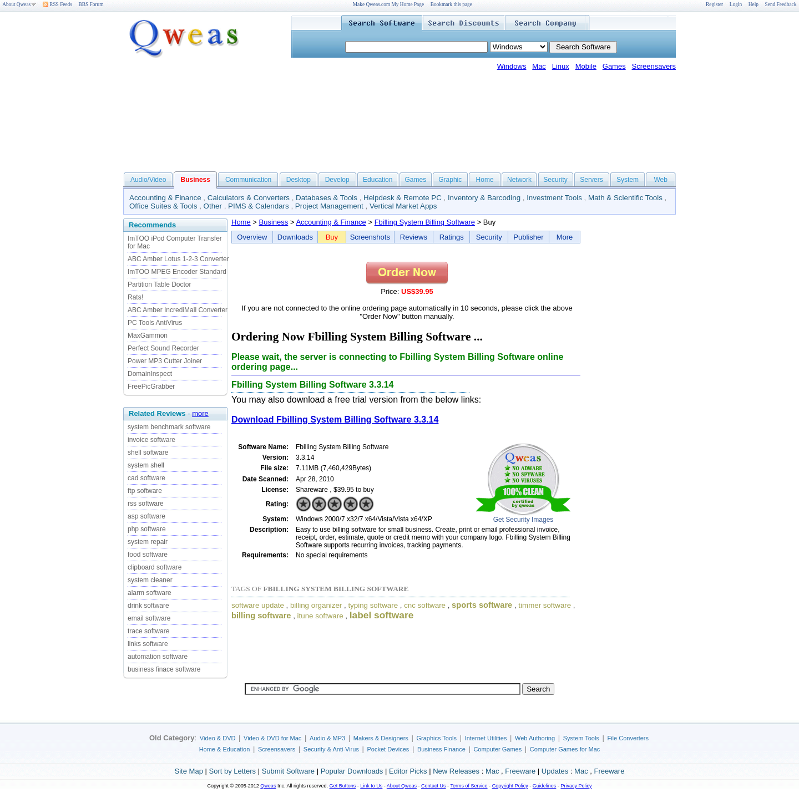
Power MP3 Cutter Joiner (165, 361)
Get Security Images (523, 519)
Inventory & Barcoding (484, 198)
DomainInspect (150, 374)
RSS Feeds (57, 4)
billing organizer (316, 605)
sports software (482, 605)
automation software (158, 656)
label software (382, 615)
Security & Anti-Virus (331, 749)
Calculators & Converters (249, 198)
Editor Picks (408, 771)
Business (274, 222)
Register (714, 4)
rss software (146, 503)
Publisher (528, 237)
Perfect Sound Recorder (163, 348)
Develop (337, 180)
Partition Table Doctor (159, 284)
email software (149, 618)
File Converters (628, 738)
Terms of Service (468, 786)
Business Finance (441, 749)
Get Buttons (343, 786)
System (627, 180)
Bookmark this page (451, 4)
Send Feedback (781, 4)
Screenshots (370, 237)
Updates (555, 771)
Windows (512, 66)
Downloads (295, 237)
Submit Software (288, 771)
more (200, 413)
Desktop (298, 180)
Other (213, 206)
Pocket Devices (388, 749)
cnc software (425, 605)
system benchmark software (169, 427)
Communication (248, 180)
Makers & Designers (380, 738)
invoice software (151, 440)
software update (257, 605)
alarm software (149, 593)
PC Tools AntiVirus (155, 323)
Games (614, 66)
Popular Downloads (352, 771)
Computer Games (497, 749)
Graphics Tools (436, 738)
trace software (148, 631)
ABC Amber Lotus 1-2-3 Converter (178, 259)
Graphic (450, 180)
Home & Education (224, 749)
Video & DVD (218, 738)
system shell (146, 465)
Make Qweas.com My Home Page (388, 4)
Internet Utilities (486, 738)
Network (519, 180)
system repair (148, 542)
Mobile (585, 66)
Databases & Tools (326, 198)
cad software (146, 478)
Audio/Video (148, 180)
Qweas (268, 786)
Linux (560, 66)
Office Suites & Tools (163, 206)
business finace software (164, 669)
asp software (146, 516)
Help (753, 4)
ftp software (145, 491)
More (565, 237)
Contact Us (433, 786)
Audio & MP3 (327, 738)
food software (148, 554)
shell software (148, 452)
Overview (252, 237)
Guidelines (545, 786)
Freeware (520, 771)
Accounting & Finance (165, 198)
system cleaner (150, 580)
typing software (373, 605)
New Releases (456, 771)
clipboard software (154, 567)
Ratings (451, 237)
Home (485, 180)
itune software (320, 616)
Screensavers (654, 66)
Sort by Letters (232, 771)
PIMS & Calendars (258, 206)
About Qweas (19, 4)
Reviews (413, 237)
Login (736, 4)
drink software (148, 605)
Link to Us (371, 786)
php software (147, 529)
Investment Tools (554, 198)
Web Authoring (535, 738)
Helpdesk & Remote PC (402, 198)
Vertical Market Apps (403, 206)
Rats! (135, 297)
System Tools (581, 738)
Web (660, 180)
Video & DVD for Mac (272, 738)
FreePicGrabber (151, 386)
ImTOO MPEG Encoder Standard (177, 272)
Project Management (329, 206)
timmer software (544, 605)
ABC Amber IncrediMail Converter (177, 310)
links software (148, 644)
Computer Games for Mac (565, 749)
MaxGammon (148, 335)
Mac (539, 66)
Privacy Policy (575, 786)
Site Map (189, 771)
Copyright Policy (510, 786)
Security (555, 180)
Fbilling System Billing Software (425, 222)
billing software (261, 615)
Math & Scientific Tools (625, 198)
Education (377, 180)
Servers (591, 180)
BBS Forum (91, 4)
